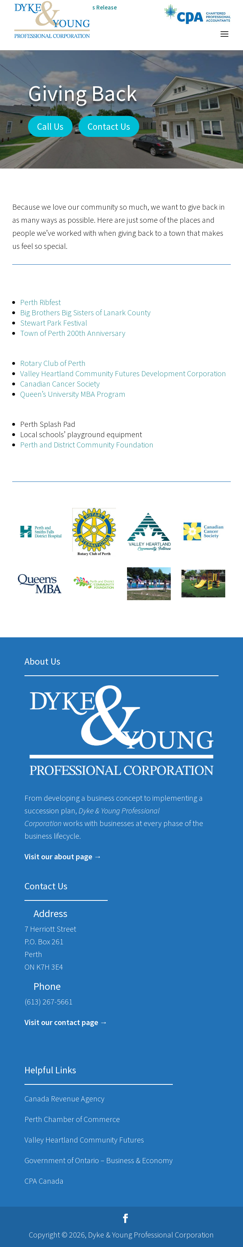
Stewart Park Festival (53, 323)
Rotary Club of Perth (53, 363)
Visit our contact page (61, 1022)
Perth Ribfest (40, 302)
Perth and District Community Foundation (86, 444)
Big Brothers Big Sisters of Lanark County (85, 312)
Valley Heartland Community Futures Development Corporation (123, 373)
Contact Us (109, 126)
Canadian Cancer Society (60, 384)
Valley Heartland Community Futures (84, 1140)
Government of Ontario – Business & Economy (98, 1160)
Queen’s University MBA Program (72, 394)
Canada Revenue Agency (64, 1098)
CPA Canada (44, 1181)
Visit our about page (58, 856)
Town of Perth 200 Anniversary (72, 333)
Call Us (50, 126)
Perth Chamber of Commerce (72, 1119)
